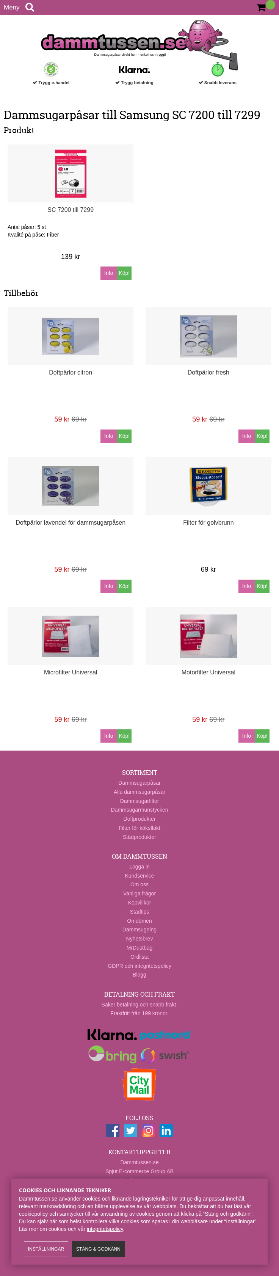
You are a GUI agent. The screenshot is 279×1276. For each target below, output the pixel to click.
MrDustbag (139, 948)
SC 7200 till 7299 (70, 210)
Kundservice (139, 876)
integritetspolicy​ (105, 1229)
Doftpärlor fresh (208, 372)
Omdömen (139, 921)
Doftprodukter (140, 819)
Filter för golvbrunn (208, 522)
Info (108, 273)
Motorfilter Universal (208, 672)
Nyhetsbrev (139, 939)
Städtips (139, 912)
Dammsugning (139, 929)
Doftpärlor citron (70, 372)
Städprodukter (139, 837)
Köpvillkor (139, 903)
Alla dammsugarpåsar (139, 792)
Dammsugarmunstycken (139, 810)
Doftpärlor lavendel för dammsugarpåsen (70, 522)
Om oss (139, 884)
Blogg (139, 975)
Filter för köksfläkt (139, 828)
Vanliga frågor (139, 893)
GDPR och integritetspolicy (139, 966)
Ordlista (139, 957)
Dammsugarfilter (139, 801)
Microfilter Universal (70, 672)
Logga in (139, 867)
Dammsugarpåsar (139, 783)
